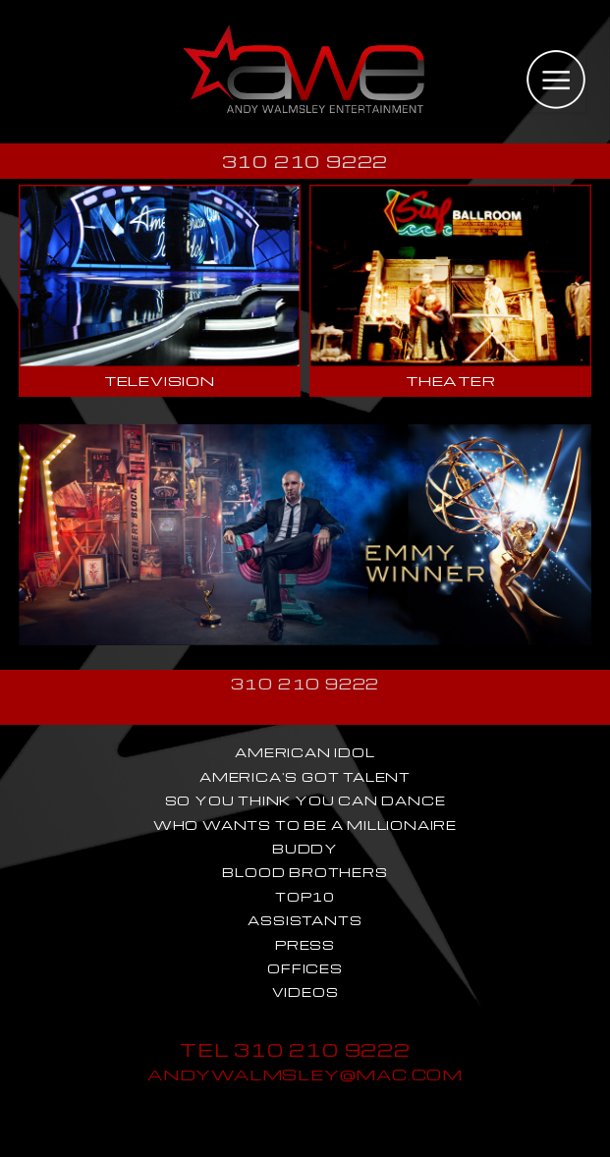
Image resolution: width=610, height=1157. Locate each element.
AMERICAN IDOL (304, 752)
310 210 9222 (305, 160)
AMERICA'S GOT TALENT (305, 777)
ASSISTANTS (304, 920)
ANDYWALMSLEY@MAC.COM (305, 1074)
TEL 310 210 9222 (295, 1049)
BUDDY (305, 848)
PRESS (305, 945)
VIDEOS (305, 992)
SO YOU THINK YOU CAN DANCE (305, 800)
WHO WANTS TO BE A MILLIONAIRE (305, 825)
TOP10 (305, 897)
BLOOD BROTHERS (304, 872)
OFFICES (305, 968)
